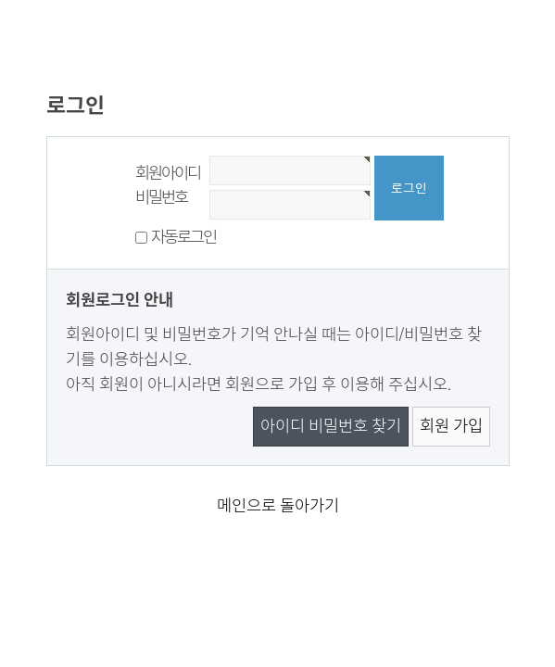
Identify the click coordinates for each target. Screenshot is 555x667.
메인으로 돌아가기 (278, 506)
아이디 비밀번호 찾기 (330, 426)
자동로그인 (184, 237)
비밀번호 (161, 197)
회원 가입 (451, 426)
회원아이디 (168, 173)
